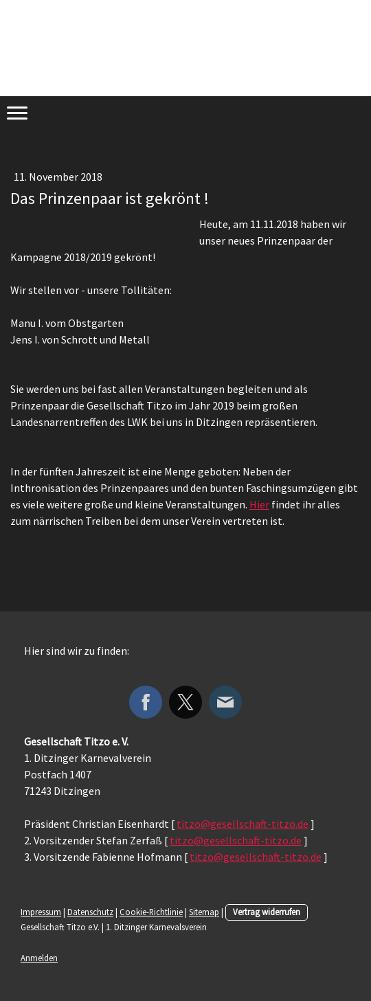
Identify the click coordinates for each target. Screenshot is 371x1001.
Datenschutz (90, 911)
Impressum (41, 911)
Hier (259, 504)
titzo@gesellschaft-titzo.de (242, 824)
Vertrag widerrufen (266, 911)
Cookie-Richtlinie (151, 911)
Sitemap (204, 911)
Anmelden (39, 957)
